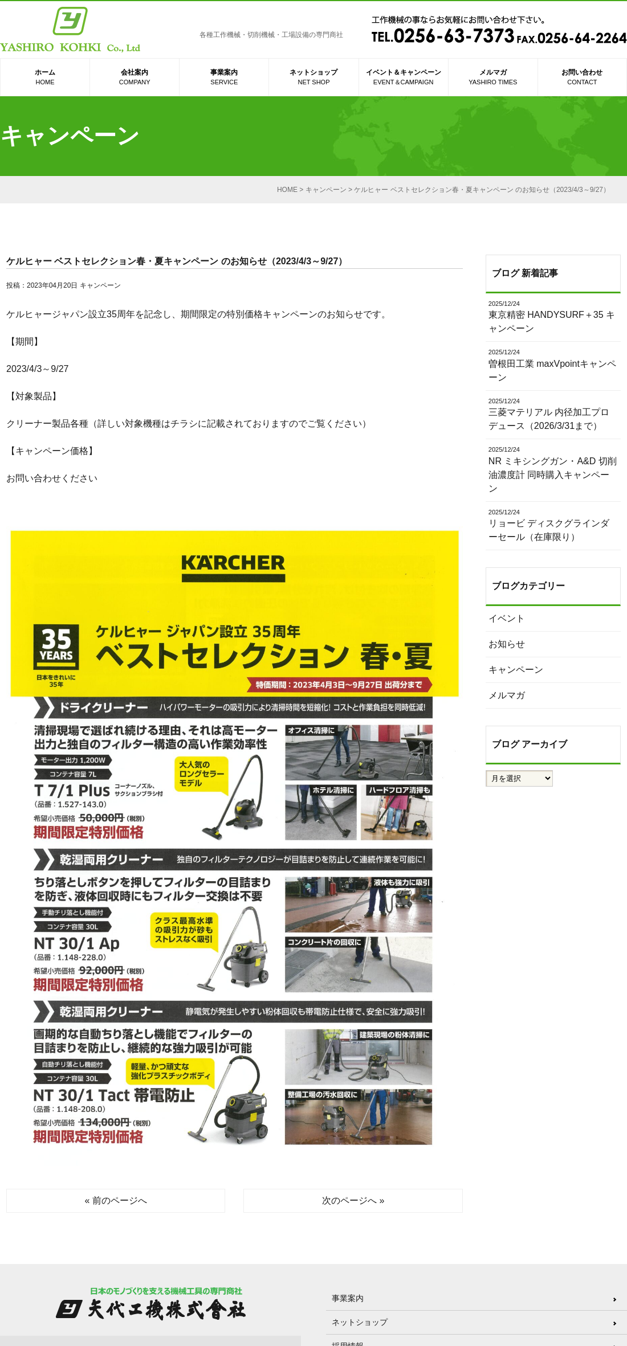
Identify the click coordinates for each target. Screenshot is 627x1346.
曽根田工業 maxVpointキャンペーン (553, 364)
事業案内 (224, 77)
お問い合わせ (582, 77)
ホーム (45, 77)
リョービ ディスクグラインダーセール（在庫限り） (553, 525)
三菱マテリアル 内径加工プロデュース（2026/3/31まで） (553, 413)
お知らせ (506, 644)
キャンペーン (100, 285)
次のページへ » (353, 1200)
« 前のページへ (116, 1200)
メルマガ (493, 77)
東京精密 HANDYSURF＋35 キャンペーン (553, 316)
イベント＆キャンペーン (403, 77)
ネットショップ (313, 77)
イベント (506, 618)
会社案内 (134, 77)
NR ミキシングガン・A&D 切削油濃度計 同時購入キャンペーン (553, 469)
